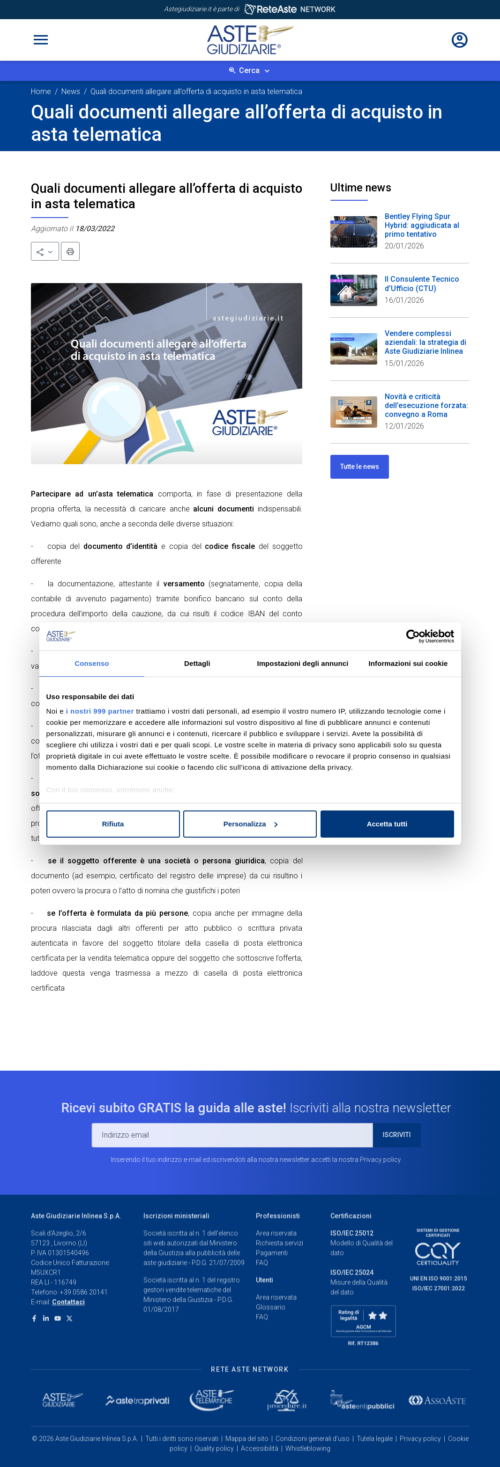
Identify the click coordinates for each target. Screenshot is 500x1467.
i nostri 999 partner (100, 711)
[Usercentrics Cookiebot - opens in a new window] (413, 636)
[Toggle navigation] (41, 40)
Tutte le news (359, 466)
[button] (45, 251)
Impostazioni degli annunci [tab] (302, 663)
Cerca (249, 70)
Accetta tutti (387, 824)
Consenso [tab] (92, 663)
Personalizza (250, 824)
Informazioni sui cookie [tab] (408, 663)
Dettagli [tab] (197, 663)
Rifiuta (113, 824)
